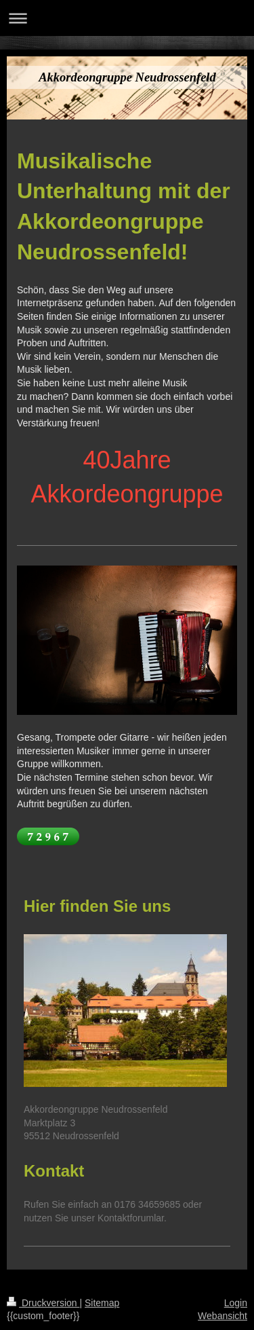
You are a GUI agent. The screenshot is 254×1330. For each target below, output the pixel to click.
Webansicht (222, 1315)
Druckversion (43, 1302)
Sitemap (102, 1302)
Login (235, 1302)
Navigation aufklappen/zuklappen (127, 18)
